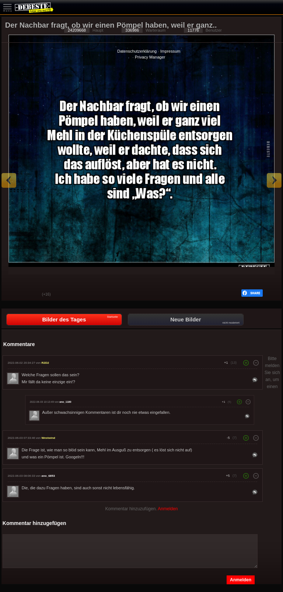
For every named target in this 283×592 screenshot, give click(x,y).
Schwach (31, 295)
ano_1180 (65, 401)
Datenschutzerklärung (137, 51)
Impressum (170, 51)
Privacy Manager (150, 57)
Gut (12, 295)
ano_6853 (48, 476)
